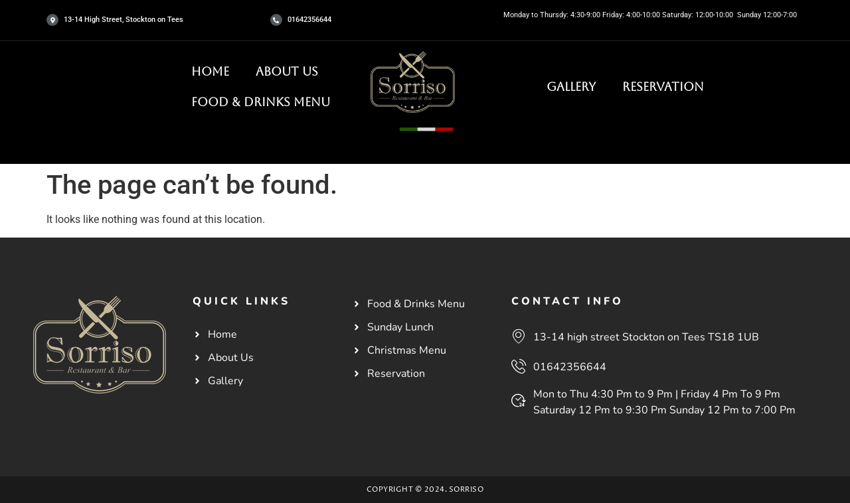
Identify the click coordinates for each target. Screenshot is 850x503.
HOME (210, 71)
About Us (287, 71)
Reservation (663, 87)
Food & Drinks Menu (260, 102)
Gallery (571, 87)
